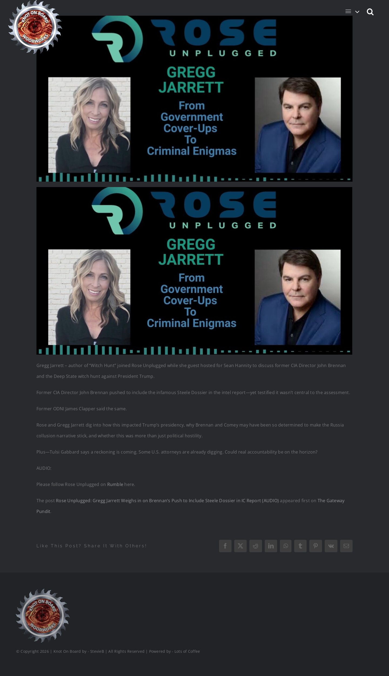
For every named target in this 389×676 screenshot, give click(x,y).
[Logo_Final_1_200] (42, 591)
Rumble (115, 484)
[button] (370, 11)
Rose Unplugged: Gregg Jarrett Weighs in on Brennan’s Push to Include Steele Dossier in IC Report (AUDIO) (167, 501)
